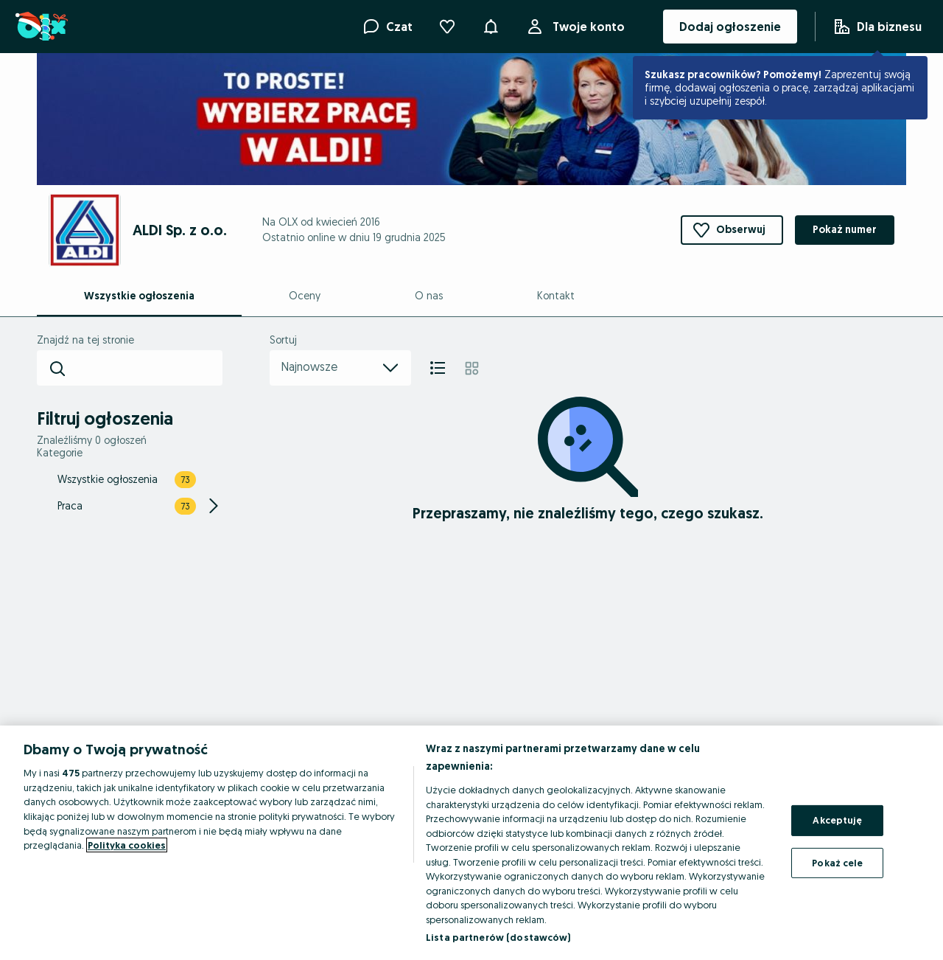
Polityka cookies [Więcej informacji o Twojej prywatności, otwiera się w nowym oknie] (127, 845)
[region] (471, 843)
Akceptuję (837, 820)
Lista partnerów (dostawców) (498, 937)
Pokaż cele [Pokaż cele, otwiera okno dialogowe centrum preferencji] (837, 863)
